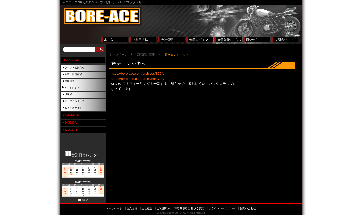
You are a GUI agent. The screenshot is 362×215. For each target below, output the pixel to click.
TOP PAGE (71, 60)
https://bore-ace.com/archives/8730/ (137, 79)
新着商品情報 (146, 54)
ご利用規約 (163, 208)
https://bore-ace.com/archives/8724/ (137, 73)
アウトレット (71, 87)
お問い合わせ (248, 208)
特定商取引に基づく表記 (189, 208)
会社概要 (147, 208)
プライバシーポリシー (221, 208)
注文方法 (132, 208)
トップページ (118, 54)
